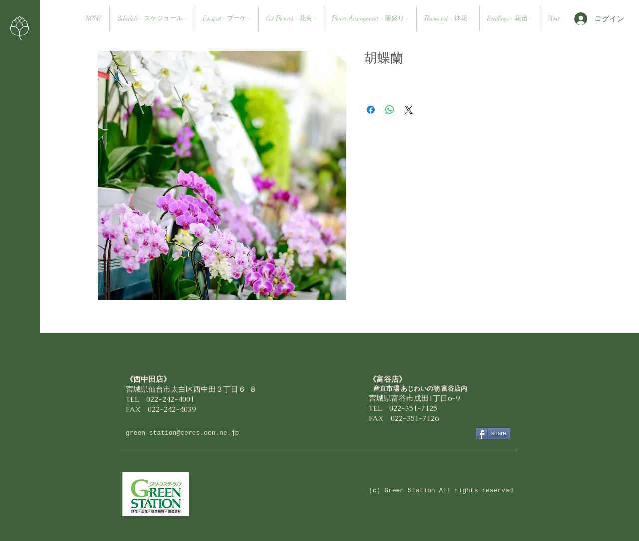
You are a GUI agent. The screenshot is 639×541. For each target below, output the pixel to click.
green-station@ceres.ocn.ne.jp (182, 433)
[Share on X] (409, 110)
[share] (493, 433)
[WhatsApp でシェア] (390, 110)
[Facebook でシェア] (371, 110)
